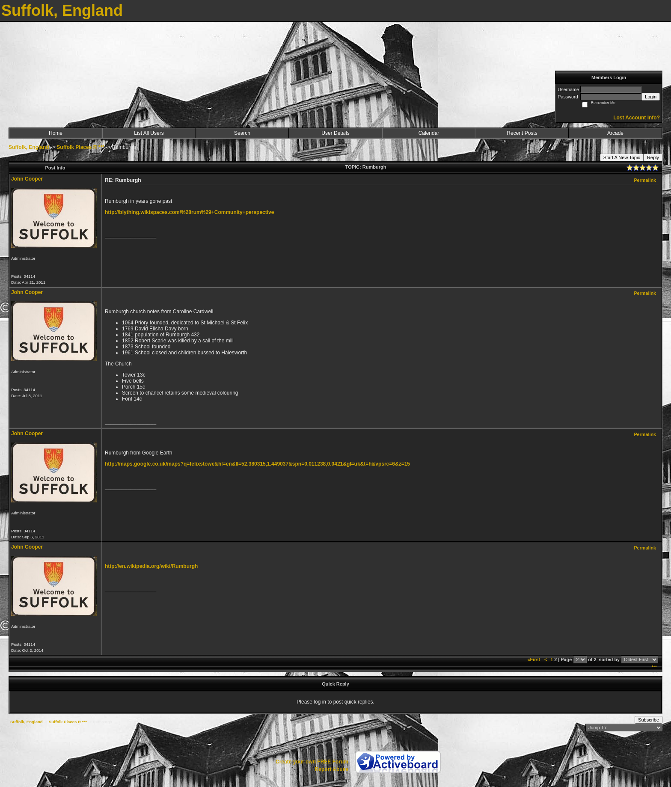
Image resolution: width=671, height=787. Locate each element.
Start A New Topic (621, 157)
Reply (653, 157)
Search (242, 133)
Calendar (429, 133)
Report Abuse (331, 769)
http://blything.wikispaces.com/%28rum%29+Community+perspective (189, 212)
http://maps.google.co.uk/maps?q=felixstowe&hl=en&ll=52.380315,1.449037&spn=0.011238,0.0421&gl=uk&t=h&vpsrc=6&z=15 (257, 464)
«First (534, 659)
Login (650, 96)
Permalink (645, 180)
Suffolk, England (29, 147)
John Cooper (27, 179)
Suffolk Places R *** (80, 147)
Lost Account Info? (636, 118)
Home (55, 133)
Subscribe (648, 719)
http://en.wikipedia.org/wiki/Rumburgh (151, 566)
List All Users (148, 133)
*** (654, 667)
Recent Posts (522, 133)
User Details (335, 133)
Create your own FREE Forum (312, 762)
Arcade (615, 133)
